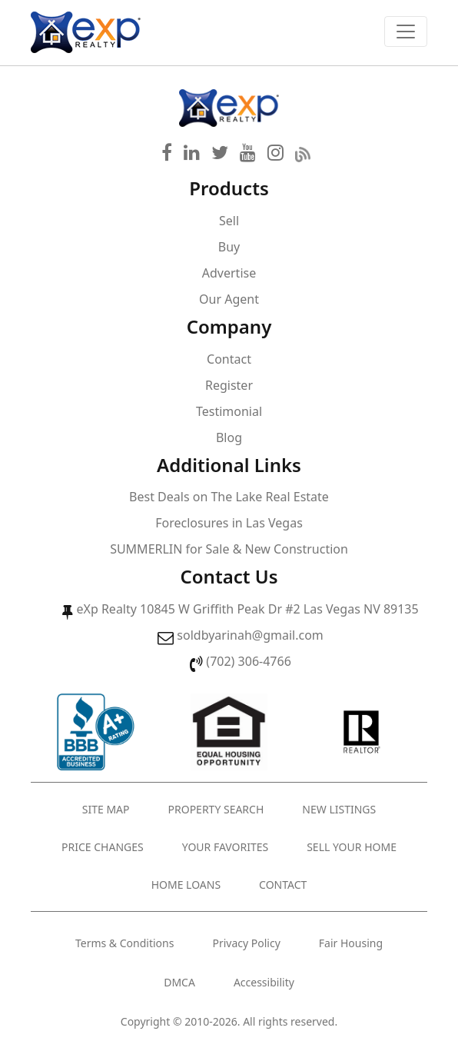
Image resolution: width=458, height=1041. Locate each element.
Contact (229, 359)
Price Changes (102, 847)
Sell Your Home (352, 847)
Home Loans (186, 884)
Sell (229, 220)
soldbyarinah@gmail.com (250, 635)
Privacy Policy (246, 943)
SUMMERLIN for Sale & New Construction (229, 548)
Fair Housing (351, 943)
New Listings (339, 809)
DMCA (179, 982)
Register (229, 385)
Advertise (229, 272)
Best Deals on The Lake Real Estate (229, 496)
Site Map (106, 809)
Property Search (216, 809)
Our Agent (229, 299)
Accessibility (264, 982)
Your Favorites (225, 847)
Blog (229, 437)
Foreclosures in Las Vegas (229, 522)
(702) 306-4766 (248, 661)
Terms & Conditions (124, 943)
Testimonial (229, 411)
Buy (229, 246)
